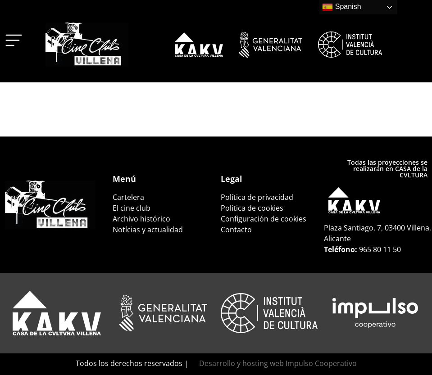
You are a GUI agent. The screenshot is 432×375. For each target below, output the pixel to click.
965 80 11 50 (380, 249)
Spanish (341, 7)
